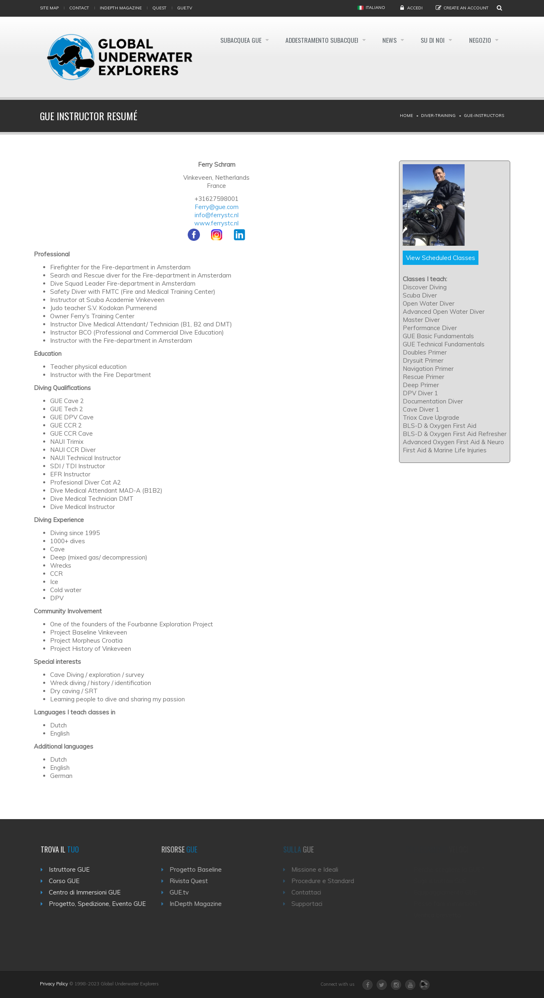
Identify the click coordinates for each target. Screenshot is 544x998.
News (388, 40)
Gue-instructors (484, 115)
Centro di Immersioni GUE (87, 892)
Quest (159, 8)
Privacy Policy (54, 984)
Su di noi (432, 40)
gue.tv (184, 8)
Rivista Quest (193, 881)
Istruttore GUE (72, 869)
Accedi (415, 8)
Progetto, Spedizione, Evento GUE (100, 904)
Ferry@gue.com (217, 207)
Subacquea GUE (237, 40)
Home (406, 115)
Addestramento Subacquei (319, 40)
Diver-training (438, 115)
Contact (79, 8)
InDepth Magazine (121, 8)
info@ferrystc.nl (217, 215)
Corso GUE (67, 881)
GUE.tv (183, 892)
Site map (49, 8)
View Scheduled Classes (440, 258)
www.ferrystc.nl (216, 223)
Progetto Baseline (200, 869)
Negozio (480, 40)
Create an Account (466, 8)
